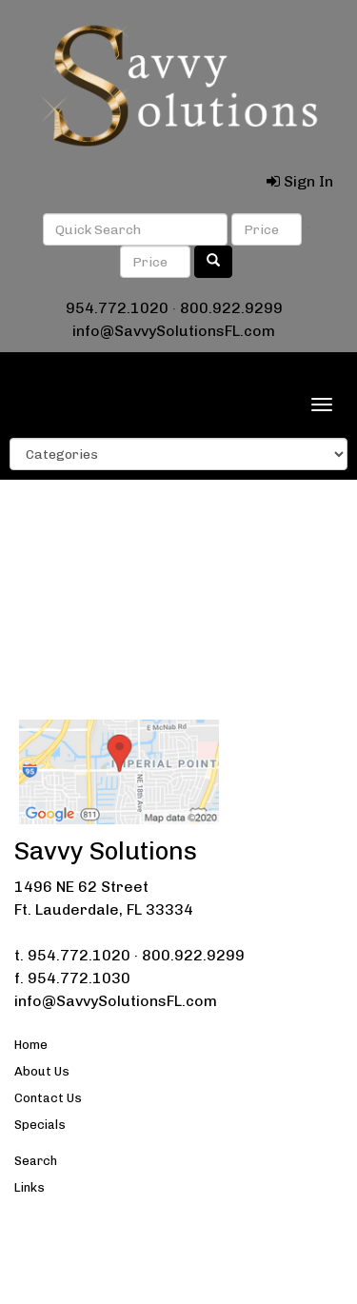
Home (31, 1044)
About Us (41, 1071)
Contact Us (48, 1098)
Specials (40, 1124)
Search (35, 1161)
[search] (213, 262)
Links (29, 1187)
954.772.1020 (117, 308)
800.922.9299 (231, 308)
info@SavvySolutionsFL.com (173, 331)
